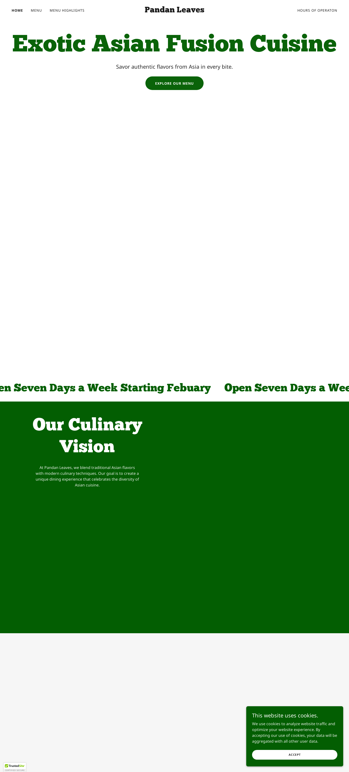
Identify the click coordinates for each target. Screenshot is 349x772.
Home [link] (17, 10)
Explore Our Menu (174, 83)
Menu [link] (36, 10)
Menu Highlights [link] (67, 10)
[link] (174, 11)
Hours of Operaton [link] (317, 10)
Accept (295, 761)
